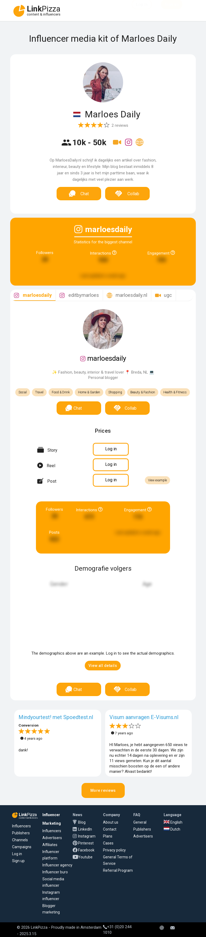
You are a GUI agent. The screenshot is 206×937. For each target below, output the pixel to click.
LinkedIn (85, 829)
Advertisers (52, 838)
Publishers (21, 833)
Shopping (115, 392)
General (139, 822)
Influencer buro (55, 872)
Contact (109, 829)
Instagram (86, 836)
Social (23, 392)
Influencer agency (57, 865)
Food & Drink (61, 392)
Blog (82, 822)
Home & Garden (89, 392)
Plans (107, 836)
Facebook (86, 850)
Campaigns (21, 847)
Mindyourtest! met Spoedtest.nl (56, 717)
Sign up (18, 861)
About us (110, 822)
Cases (108, 843)
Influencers (21, 826)
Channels (20, 840)
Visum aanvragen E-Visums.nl (143, 717)
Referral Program (118, 870)
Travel (39, 392)
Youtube (85, 857)
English (173, 822)
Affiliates (49, 845)
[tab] (33, 295)
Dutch (172, 829)
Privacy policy (114, 850)
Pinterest (86, 843)
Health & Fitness (175, 392)
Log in (17, 854)
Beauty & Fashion (142, 392)
